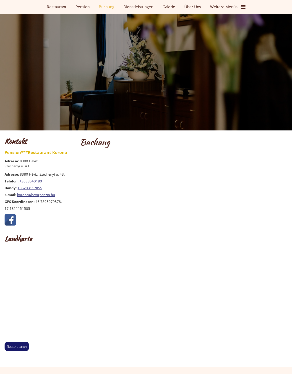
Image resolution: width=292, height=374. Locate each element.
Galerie (168, 6)
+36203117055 (30, 188)
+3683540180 (30, 181)
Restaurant (56, 6)
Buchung (106, 6)
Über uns (192, 6)
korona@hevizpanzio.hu (36, 194)
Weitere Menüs (227, 6)
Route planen (17, 346)
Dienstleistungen (138, 6)
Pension (83, 6)
